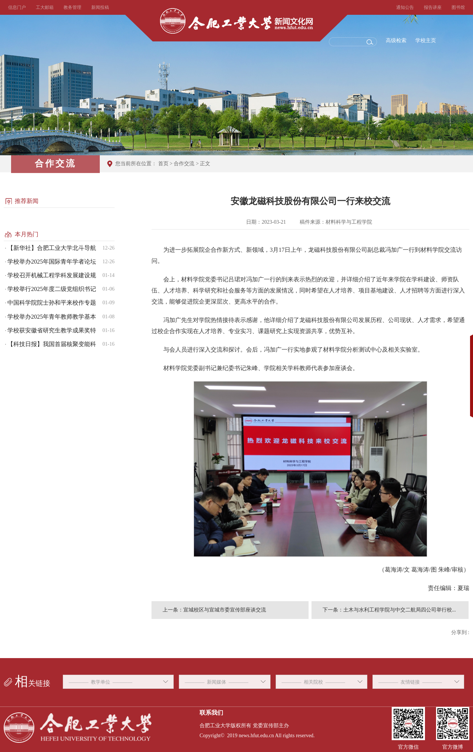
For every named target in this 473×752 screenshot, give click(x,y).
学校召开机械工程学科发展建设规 (51, 275)
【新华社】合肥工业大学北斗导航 (51, 248)
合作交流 (184, 163)
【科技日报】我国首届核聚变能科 (51, 344)
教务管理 (72, 7)
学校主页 (425, 40)
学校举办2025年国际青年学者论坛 (51, 261)
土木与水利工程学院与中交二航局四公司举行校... (399, 610)
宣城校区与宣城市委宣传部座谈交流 (224, 610)
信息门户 (17, 7)
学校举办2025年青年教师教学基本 (51, 317)
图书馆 (458, 7)
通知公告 (405, 7)
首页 (163, 163)
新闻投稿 (100, 7)
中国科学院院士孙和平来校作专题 (51, 302)
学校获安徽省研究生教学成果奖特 (51, 330)
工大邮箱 (45, 7)
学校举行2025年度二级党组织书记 (51, 289)
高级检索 (396, 40)
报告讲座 (433, 7)
